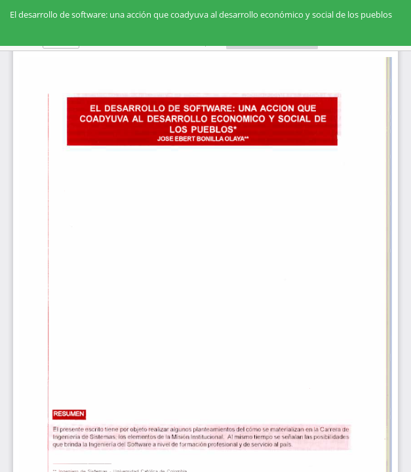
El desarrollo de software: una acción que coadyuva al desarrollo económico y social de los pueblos (201, 14)
